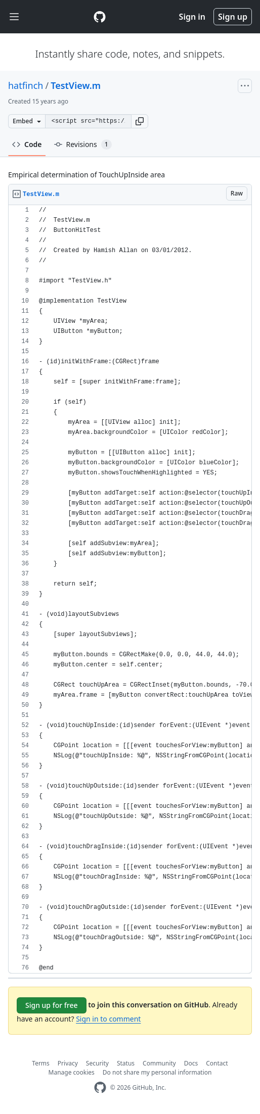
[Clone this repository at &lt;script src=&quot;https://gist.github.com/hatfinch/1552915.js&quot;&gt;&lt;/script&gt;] (88, 121)
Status (126, 1063)
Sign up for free (51, 1005)
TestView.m (76, 85)
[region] (130, 589)
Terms (41, 1063)
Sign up (232, 16)
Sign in (192, 16)
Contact (217, 1063)
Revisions (83, 144)
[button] (139, 121)
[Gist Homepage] (100, 17)
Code (27, 144)
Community (159, 1063)
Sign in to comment (108, 1019)
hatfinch (25, 85)
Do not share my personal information (157, 1072)
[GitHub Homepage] (100, 1087)
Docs (191, 1063)
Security (97, 1063)
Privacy (68, 1063)
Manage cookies (72, 1072)
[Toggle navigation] (14, 17)
